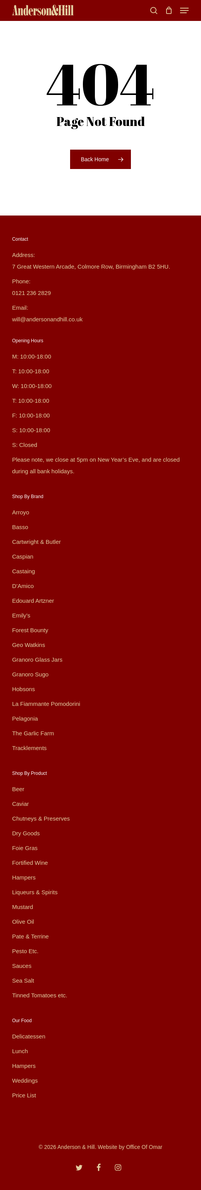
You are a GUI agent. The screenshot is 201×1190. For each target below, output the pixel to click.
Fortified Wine (30, 862)
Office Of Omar (144, 1147)
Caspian (22, 556)
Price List (24, 1095)
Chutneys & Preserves (41, 818)
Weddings (25, 1080)
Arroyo (20, 512)
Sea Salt (23, 980)
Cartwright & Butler (36, 541)
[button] (184, 10)
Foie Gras (25, 848)
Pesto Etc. (25, 951)
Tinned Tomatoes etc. (39, 995)
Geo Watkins (28, 645)
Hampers (24, 877)
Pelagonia (25, 718)
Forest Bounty (30, 630)
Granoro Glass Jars (37, 659)
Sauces (21, 965)
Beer (18, 789)
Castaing (23, 571)
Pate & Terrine (30, 936)
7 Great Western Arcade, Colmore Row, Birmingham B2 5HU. (91, 266)
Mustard (22, 907)
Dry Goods (26, 833)
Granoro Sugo (30, 674)
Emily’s (21, 615)
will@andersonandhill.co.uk (47, 319)
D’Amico (23, 586)
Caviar (20, 803)
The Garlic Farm (33, 733)
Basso (20, 527)
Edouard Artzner (33, 600)
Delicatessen (28, 1036)
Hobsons (23, 689)
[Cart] (168, 10)
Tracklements (29, 748)
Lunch (20, 1051)
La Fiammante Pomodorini (46, 703)
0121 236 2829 (31, 293)
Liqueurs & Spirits (35, 892)
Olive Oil (23, 921)
